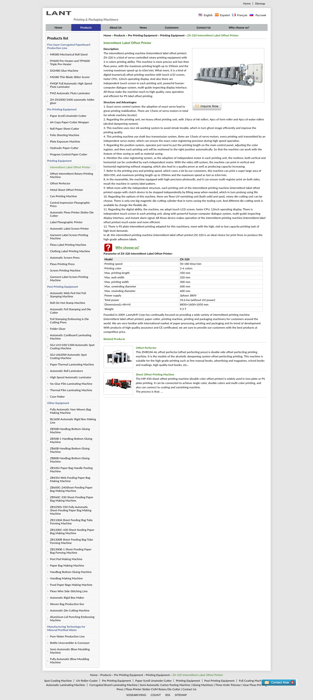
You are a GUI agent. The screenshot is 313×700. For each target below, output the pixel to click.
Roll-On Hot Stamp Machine (67, 303)
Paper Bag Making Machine (67, 565)
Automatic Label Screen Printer (69, 228)
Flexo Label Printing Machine (68, 244)
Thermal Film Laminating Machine (71, 390)
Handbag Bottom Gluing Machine (71, 572)
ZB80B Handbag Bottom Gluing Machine (70, 459)
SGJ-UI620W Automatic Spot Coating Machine (68, 356)
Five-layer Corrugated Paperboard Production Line (68, 46)
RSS (167, 695)
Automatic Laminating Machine (65, 685)
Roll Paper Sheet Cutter (64, 128)
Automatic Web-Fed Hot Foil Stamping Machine (68, 294)
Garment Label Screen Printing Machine (69, 236)
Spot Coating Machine (58, 680)
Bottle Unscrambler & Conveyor (70, 643)
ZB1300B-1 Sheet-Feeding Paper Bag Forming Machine (71, 550)
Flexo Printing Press (62, 264)
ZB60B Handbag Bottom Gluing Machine (70, 450)
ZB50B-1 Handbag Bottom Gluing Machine (71, 440)
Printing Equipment (59, 161)
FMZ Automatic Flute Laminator (70, 93)
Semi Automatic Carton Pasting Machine (165, 685)
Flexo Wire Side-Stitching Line (69, 591)
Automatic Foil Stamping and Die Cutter (70, 310)
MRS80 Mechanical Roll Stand (69, 54)
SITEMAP (181, 695)
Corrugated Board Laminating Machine (113, 685)
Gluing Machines (202, 685)
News (143, 27)
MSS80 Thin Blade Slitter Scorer (70, 77)
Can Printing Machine (63, 196)
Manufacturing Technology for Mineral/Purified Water (66, 628)
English (208, 15)
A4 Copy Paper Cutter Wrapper (69, 122)
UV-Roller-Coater (87, 680)
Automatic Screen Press (65, 257)
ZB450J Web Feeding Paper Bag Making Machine (70, 479)
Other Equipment (58, 403)
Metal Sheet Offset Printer (66, 190)
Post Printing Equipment (62, 286)
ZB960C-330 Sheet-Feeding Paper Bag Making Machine (71, 498)
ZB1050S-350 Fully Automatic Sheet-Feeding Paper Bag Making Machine (70, 510)
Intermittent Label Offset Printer (70, 167)
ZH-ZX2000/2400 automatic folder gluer (72, 101)
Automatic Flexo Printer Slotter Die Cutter (72, 214)
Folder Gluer (58, 328)
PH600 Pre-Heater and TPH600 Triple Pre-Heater (70, 62)
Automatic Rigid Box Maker (67, 597)
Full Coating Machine (252, 680)
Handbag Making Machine (66, 578)
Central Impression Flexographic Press (70, 204)
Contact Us (204, 27)
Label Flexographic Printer (66, 222)
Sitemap (260, 3)
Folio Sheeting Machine (64, 135)
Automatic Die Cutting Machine (70, 610)
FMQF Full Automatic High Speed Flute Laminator (71, 85)
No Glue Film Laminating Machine (71, 383)
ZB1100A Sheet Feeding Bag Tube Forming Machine (71, 521)
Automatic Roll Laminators (66, 371)
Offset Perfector (60, 183)
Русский (260, 15)
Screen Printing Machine (65, 270)
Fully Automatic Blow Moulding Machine (69, 660)
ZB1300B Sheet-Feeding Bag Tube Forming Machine (71, 541)
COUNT (156, 695)
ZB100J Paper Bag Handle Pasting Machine (71, 469)
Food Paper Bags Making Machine (71, 585)
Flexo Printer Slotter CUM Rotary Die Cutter (152, 689)
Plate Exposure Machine (65, 141)
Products (86, 27)
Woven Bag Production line (67, 604)
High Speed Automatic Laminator (70, 377)
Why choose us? (239, 27)
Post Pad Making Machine (66, 559)
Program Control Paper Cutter (68, 154)
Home (247, 3)
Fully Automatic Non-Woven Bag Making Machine (70, 411)
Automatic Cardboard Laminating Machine (70, 336)
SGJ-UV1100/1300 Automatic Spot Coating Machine (72, 346)
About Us (116, 27)
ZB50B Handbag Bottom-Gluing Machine (70, 430)
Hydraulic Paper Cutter (64, 148)
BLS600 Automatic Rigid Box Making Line (73, 420)
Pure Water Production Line (67, 636)
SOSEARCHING (136, 695)
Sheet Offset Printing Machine (155, 374)
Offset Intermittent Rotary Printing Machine (71, 175)
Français (242, 15)
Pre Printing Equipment (62, 109)
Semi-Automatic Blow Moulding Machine (70, 650)
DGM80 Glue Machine (64, 70)
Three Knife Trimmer (228, 685)
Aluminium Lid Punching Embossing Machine (72, 618)
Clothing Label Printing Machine (70, 251)
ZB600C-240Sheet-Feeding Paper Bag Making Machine (71, 489)
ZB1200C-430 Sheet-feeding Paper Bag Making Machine (72, 531)
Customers (171, 27)
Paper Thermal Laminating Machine (72, 364)
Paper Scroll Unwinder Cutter (68, 116)
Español (225, 15)
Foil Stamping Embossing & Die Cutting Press (69, 320)
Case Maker (57, 396)
